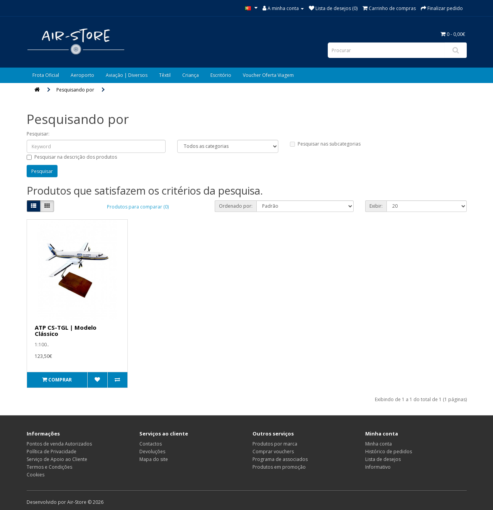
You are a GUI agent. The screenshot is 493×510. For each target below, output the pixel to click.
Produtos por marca (274, 444)
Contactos (150, 444)
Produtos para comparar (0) (138, 206)
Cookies (35, 474)
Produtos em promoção (279, 467)
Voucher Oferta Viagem (268, 75)
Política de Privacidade (51, 451)
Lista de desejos (383, 459)
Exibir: (376, 206)
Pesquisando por (75, 89)
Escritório (220, 75)
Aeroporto (82, 75)
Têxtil (165, 75)
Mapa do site (153, 459)
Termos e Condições (49, 467)
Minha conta (378, 444)
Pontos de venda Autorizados (59, 444)
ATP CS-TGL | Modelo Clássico (66, 331)
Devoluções (152, 451)
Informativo (378, 467)
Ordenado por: (235, 206)
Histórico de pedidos (388, 451)
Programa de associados (280, 459)
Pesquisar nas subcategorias (325, 144)
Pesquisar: (38, 133)
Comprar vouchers (273, 451)
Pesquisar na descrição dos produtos (72, 157)
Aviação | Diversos (126, 75)
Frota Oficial (45, 75)
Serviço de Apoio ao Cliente (57, 459)
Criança (190, 75)
